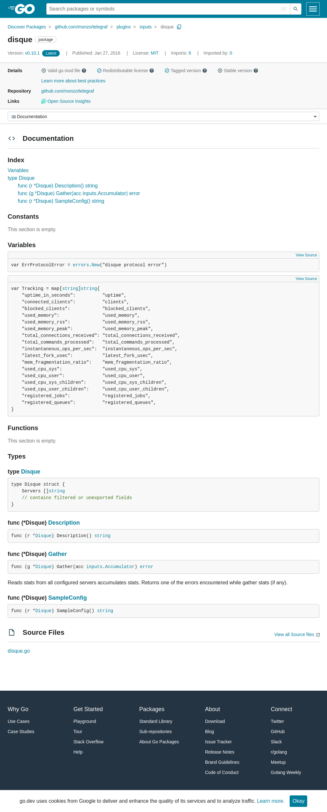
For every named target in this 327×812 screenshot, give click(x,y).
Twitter (277, 721)
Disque (30, 471)
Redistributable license (125, 70)
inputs (145, 26)
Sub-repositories (155, 731)
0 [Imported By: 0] (218, 53)
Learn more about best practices (73, 80)
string (70, 288)
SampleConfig (67, 598)
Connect (281, 709)
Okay (298, 801)
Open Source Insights (65, 101)
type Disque (21, 178)
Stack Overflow (88, 741)
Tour (77, 731)
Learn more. (271, 801)
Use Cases (18, 721)
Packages (151, 709)
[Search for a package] (168, 9)
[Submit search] (295, 9)
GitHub (278, 731)
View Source (306, 255)
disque (167, 26)
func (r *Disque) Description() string (58, 185)
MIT (154, 53)
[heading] (27, 9)
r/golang (279, 752)
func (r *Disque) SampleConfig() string (61, 201)
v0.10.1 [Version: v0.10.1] (24, 53)
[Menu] (163, 116)
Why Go (18, 709)
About (212, 709)
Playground (84, 721)
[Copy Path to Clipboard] (179, 27)
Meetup (278, 762)
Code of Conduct (222, 772)
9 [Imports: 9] (181, 53)
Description (64, 523)
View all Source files (294, 634)
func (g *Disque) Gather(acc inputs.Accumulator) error (79, 193)
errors (81, 265)
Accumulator (119, 566)
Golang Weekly (286, 772)
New (96, 265)
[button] (43, 70)
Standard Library (155, 721)
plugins (124, 26)
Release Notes (219, 752)
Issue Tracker (218, 741)
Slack (276, 741)
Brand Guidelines (222, 762)
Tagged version (185, 70)
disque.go (19, 651)
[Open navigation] (313, 9)
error (146, 566)
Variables (18, 170)
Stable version (237, 70)
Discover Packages (27, 26)
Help (78, 752)
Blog (209, 731)
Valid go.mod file (64, 70)
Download (215, 721)
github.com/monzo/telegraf (81, 26)
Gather (57, 554)
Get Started (88, 709)
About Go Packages (159, 741)
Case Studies (21, 731)
